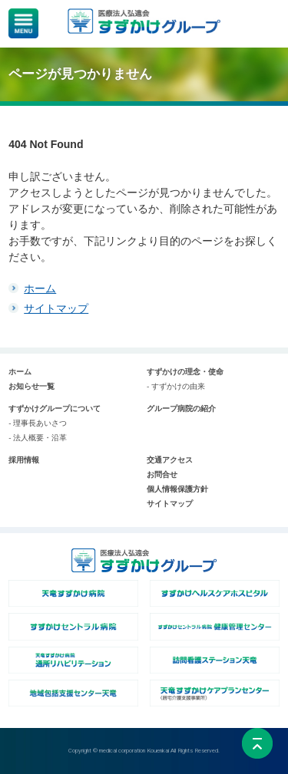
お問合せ (162, 474)
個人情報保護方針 (177, 489)
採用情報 (23, 460)
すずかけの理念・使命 (185, 371)
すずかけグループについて (54, 408)
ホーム (40, 288)
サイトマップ (56, 308)
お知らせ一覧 (31, 386)
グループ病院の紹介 (181, 408)
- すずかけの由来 (176, 386)
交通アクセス (170, 460)
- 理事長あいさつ (37, 423)
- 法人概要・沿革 (37, 437)
